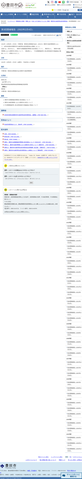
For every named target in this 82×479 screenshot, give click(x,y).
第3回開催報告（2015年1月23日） (74, 227)
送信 (31, 182)
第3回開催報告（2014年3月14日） (74, 241)
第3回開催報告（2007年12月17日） (74, 363)
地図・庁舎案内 (31, 470)
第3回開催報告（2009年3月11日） (74, 343)
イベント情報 (21, 14)
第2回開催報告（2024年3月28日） (74, 78)
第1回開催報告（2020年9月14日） (74, 133)
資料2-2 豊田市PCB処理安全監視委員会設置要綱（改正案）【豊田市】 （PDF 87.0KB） (30, 147)
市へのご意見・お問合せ (75, 460)
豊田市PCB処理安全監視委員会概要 (73, 47)
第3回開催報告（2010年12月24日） (74, 308)
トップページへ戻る (56, 457)
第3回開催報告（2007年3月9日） (74, 383)
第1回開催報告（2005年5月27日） (74, 414)
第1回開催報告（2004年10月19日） (74, 429)
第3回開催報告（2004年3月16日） (74, 438)
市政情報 (62, 14)
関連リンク (62, 460)
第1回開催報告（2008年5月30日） (74, 354)
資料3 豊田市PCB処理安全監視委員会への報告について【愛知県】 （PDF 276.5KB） (29, 150)
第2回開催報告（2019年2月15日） (74, 157)
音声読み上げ (78, 7)
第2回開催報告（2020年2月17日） (74, 142)
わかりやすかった (11, 172)
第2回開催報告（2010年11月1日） (74, 313)
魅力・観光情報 (76, 15)
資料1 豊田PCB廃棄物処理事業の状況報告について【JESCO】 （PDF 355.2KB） (28, 142)
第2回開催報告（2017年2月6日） (74, 192)
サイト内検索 (57, 10)
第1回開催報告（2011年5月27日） (74, 293)
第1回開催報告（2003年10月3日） (74, 449)
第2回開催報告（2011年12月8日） (74, 287)
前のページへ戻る (43, 457)
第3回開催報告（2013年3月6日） (74, 262)
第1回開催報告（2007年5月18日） (74, 374)
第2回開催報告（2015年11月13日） (74, 212)
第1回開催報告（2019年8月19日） (74, 148)
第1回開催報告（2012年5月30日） (74, 273)
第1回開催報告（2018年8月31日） (74, 162)
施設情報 (35, 14)
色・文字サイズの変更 (65, 4)
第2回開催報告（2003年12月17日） (74, 444)
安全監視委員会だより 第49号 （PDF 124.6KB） (19, 124)
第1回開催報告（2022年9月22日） (74, 98)
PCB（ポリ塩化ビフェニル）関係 (41, 21)
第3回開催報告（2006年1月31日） (74, 403)
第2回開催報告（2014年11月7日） (74, 232)
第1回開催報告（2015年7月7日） (74, 218)
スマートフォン (77, 457)
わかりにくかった (35, 172)
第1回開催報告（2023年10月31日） (74, 83)
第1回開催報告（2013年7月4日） (74, 252)
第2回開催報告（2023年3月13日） (74, 93)
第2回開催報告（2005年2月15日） (74, 424)
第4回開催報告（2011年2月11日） (74, 302)
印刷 (60, 35)
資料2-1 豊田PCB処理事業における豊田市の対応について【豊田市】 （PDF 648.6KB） (30, 145)
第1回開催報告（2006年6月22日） (74, 394)
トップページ (11, 21)
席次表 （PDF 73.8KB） (12, 139)
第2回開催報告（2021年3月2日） (74, 127)
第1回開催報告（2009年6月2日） (74, 334)
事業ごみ (28, 21)
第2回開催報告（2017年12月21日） (74, 177)
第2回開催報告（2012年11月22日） (74, 267)
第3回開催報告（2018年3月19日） (74, 171)
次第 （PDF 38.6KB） (11, 134)
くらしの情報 (8, 14)
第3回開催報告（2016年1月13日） (74, 206)
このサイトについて (31, 460)
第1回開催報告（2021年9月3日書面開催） (74, 118)
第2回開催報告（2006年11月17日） (74, 389)
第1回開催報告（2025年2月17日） (74, 69)
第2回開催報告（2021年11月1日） (74, 113)
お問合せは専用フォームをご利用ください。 (17, 211)
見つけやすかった (11, 178)
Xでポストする (5, 34)
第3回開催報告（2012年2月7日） (74, 282)
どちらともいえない (23, 172)
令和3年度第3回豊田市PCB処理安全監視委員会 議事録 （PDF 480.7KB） (26, 115)
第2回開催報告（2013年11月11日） (74, 247)
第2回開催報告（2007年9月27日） (74, 368)
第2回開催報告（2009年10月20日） (74, 328)
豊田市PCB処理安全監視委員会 (59, 21)
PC (70, 457)
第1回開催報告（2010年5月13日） (74, 319)
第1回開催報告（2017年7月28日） (74, 183)
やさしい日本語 (51, 4)
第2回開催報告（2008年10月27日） (74, 348)
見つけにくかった (35, 178)
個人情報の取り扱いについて (48, 460)
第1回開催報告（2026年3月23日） (74, 60)
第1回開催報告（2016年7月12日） (74, 197)
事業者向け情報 (49, 15)
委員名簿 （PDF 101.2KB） (13, 136)
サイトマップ (78, 4)
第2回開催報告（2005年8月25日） (74, 409)
